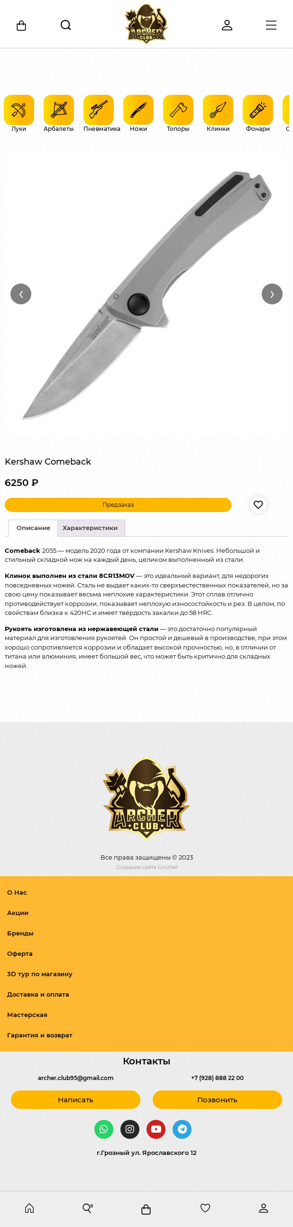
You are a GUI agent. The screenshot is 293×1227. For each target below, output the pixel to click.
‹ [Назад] (21, 293)
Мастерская (27, 1014)
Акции (17, 912)
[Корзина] (22, 26)
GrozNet (168, 867)
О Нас (17, 892)
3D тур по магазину (40, 974)
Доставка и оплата (38, 994)
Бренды (20, 933)
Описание (33, 527)
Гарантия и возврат (40, 1035)
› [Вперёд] (272, 293)
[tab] (33, 528)
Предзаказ (118, 504)
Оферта (20, 953)
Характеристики (90, 527)
